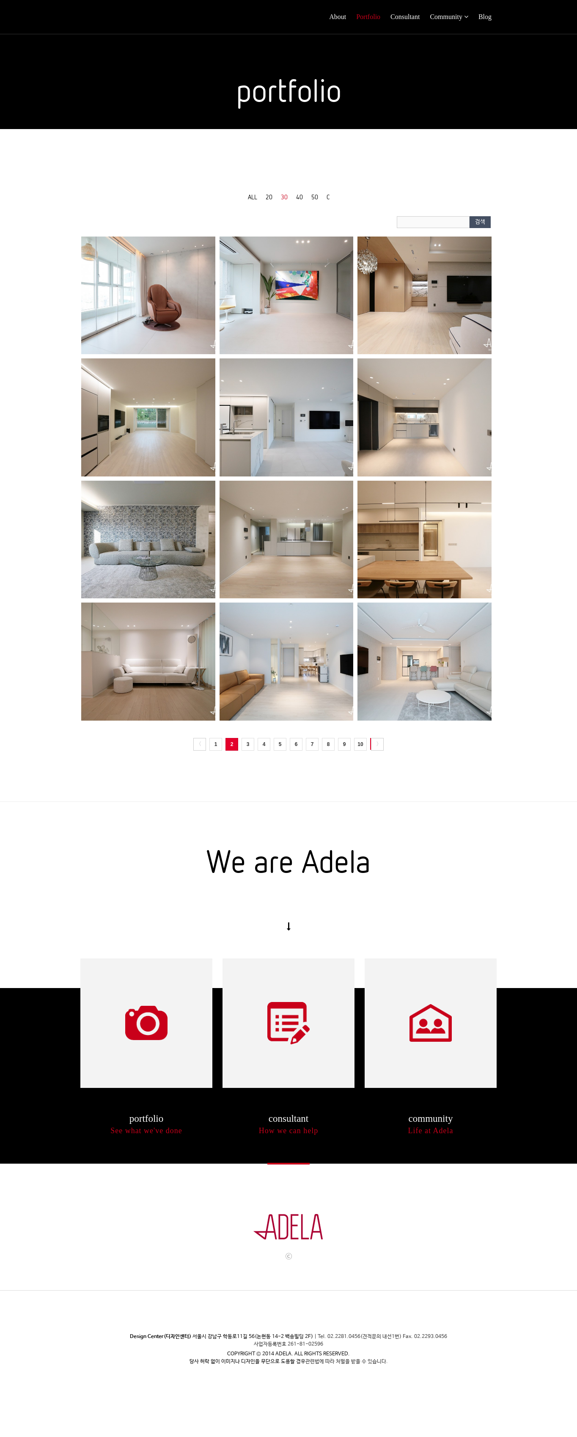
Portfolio (368, 16)
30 (284, 197)
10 (360, 744)
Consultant (405, 16)
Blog (485, 16)
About (337, 16)
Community (446, 16)
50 (314, 197)
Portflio (146, 1023)
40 (299, 197)
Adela (111, 17)
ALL (252, 197)
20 (269, 197)
